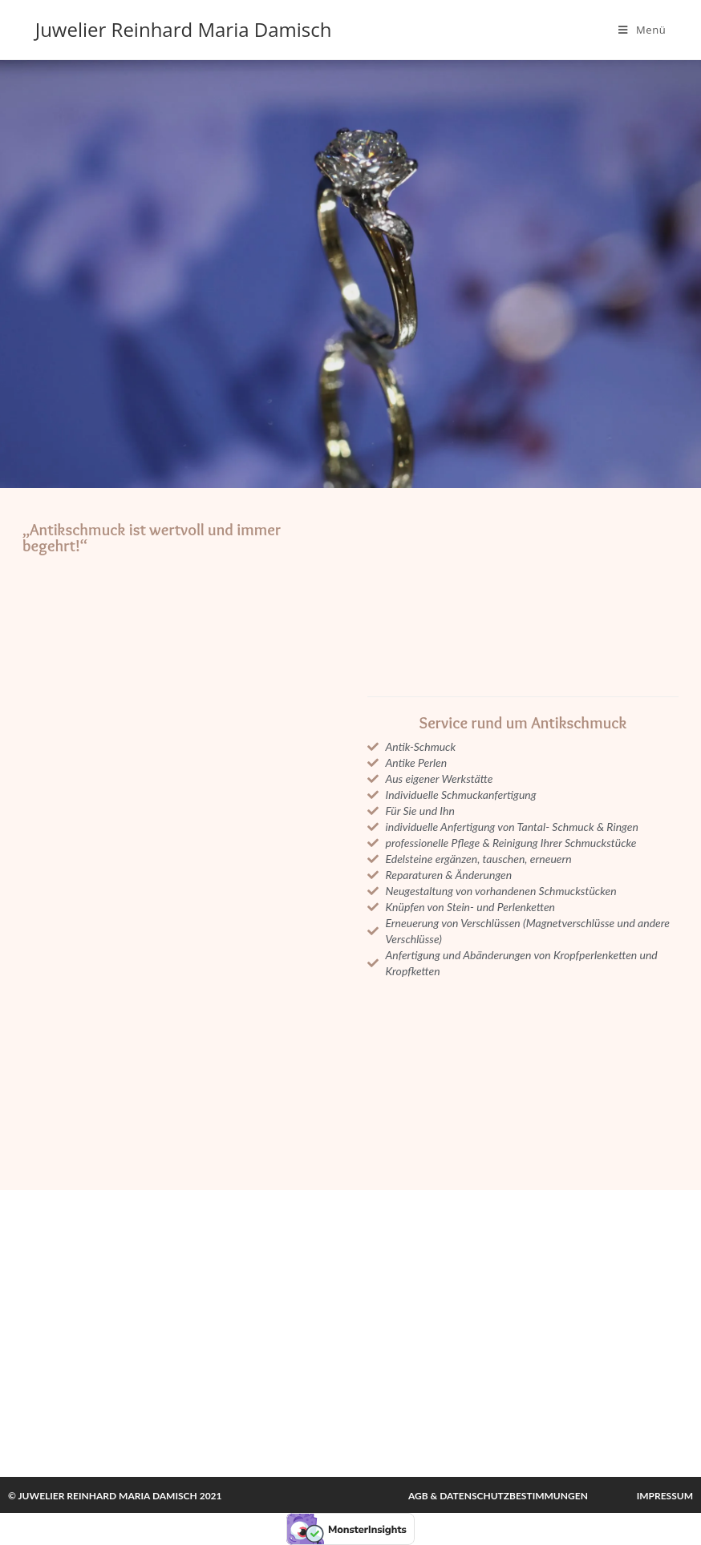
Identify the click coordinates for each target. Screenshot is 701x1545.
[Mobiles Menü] (642, 29)
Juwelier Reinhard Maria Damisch (183, 29)
